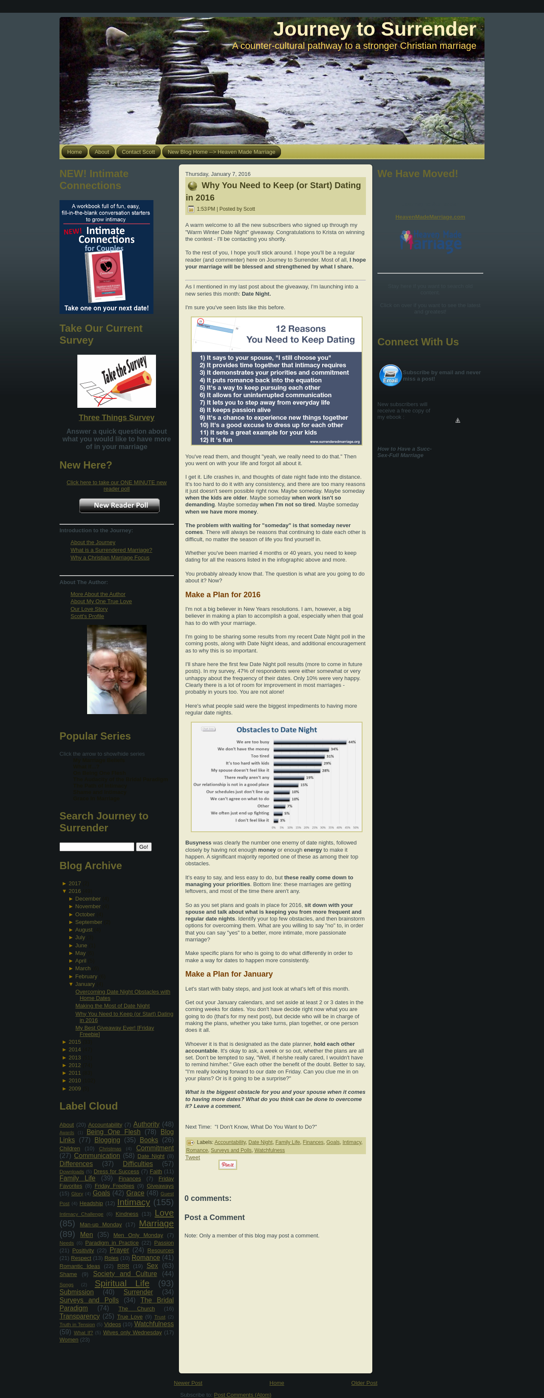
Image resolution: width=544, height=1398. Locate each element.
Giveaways (160, 1186)
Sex (152, 1265)
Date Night (151, 1156)
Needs (67, 1242)
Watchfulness (154, 1323)
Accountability (105, 1124)
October (85, 914)
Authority (146, 1124)
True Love (129, 1316)
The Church (137, 1308)
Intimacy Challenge (81, 1214)
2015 (74, 1042)
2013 (74, 1057)
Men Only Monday (138, 1235)
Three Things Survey (116, 417)
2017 (74, 883)
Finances (130, 1178)
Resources (160, 1250)
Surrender (138, 1292)
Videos (112, 1324)
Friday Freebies (114, 1186)
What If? (83, 1332)
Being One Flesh (114, 1131)
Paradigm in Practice (112, 1243)
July (80, 937)
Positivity (83, 1250)
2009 (74, 1088)
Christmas (110, 1148)
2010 (74, 1080)
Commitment (155, 1148)
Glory (77, 1193)
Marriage (156, 1223)
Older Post (364, 1383)
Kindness (127, 1214)
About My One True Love (101, 601)
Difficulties (138, 1163)
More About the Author (98, 594)
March (83, 968)
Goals (101, 1193)
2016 (74, 891)
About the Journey (93, 542)
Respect (81, 1258)
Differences (76, 1163)
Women (69, 1339)
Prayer (119, 1250)
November (88, 906)
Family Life (77, 1178)
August (83, 929)
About (67, 1124)
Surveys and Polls (89, 1300)
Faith (156, 1171)
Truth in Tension (77, 1324)
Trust (159, 1316)
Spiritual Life (122, 1283)
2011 (74, 1073)
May (80, 953)
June (81, 945)
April (80, 960)
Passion (164, 1243)
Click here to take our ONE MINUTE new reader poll (117, 485)
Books (149, 1140)
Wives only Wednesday (132, 1332)
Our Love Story (89, 609)
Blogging (107, 1140)
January (85, 984)
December (88, 898)
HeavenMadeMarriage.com (430, 217)
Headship (91, 1203)
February (86, 976)
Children (70, 1148)
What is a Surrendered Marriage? (111, 550)
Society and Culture (125, 1273)
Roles (112, 1258)
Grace (135, 1193)
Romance (146, 1257)
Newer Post (188, 1383)
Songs (67, 1284)
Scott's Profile (87, 616)
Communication (97, 1155)
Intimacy (133, 1202)
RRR (123, 1266)
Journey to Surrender (374, 28)
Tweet (192, 1157)
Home (276, 1383)
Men (86, 1234)
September (88, 922)
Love (164, 1212)
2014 (74, 1049)
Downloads (72, 1171)
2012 (74, 1065)
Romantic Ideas (80, 1266)
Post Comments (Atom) (243, 1395)
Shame (68, 1274)
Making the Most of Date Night (112, 1006)
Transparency (80, 1316)
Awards (67, 1132)
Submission (77, 1292)
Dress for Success (116, 1171)
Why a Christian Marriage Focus (110, 557)
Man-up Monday (101, 1224)
